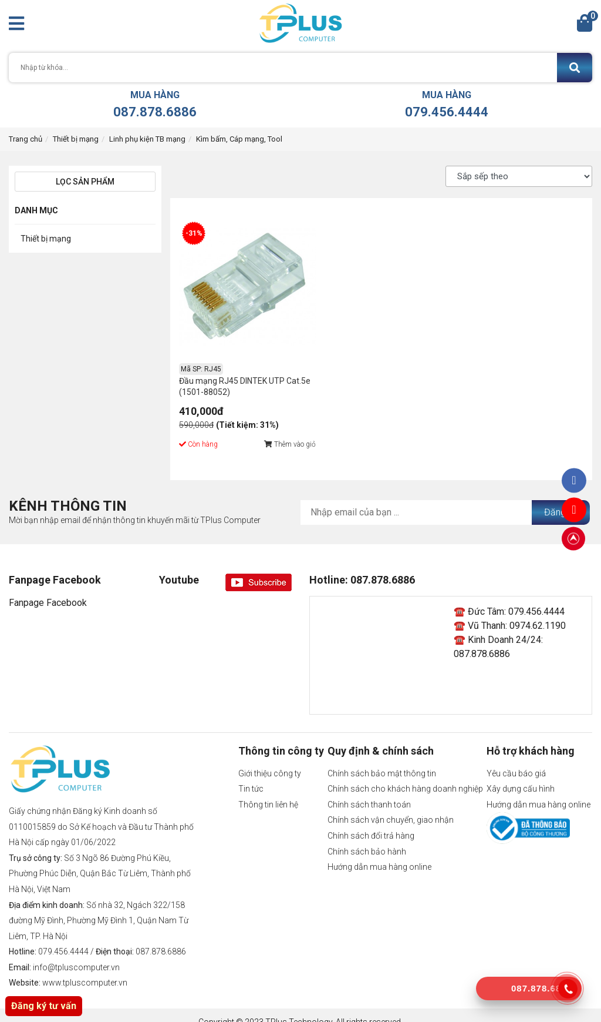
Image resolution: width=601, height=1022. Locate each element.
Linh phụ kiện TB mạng (147, 139)
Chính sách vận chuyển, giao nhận (390, 806)
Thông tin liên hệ (268, 790)
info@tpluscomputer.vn (76, 953)
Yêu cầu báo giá (516, 759)
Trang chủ (25, 139)
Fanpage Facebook (48, 589)
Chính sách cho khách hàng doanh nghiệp (405, 775)
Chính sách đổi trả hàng (370, 822)
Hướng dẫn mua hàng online (379, 853)
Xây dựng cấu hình (521, 775)
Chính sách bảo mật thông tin (381, 759)
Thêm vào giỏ (276, 430)
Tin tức (251, 775)
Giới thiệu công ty (269, 759)
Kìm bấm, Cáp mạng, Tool (239, 139)
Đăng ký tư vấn (43, 1005)
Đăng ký (561, 498)
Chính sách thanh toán (369, 790)
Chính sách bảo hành (366, 837)
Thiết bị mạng (76, 139)
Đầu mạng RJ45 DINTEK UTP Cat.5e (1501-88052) (232, 372)
